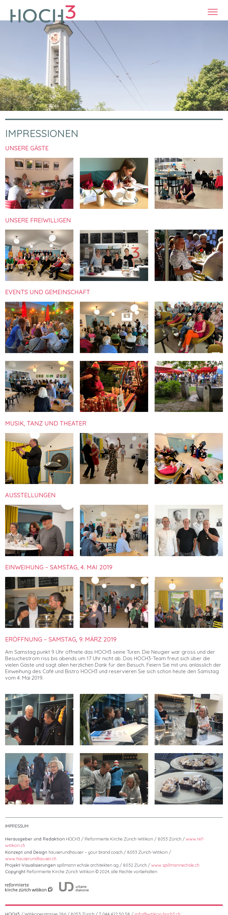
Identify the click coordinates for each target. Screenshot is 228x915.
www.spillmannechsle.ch (175, 865)
